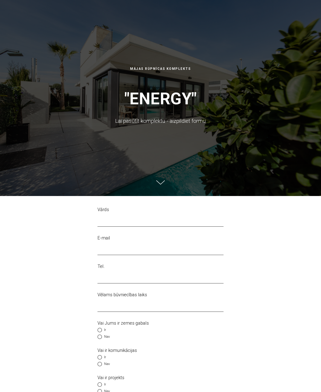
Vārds (103, 209)
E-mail (103, 238)
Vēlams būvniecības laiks (122, 294)
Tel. (101, 266)
